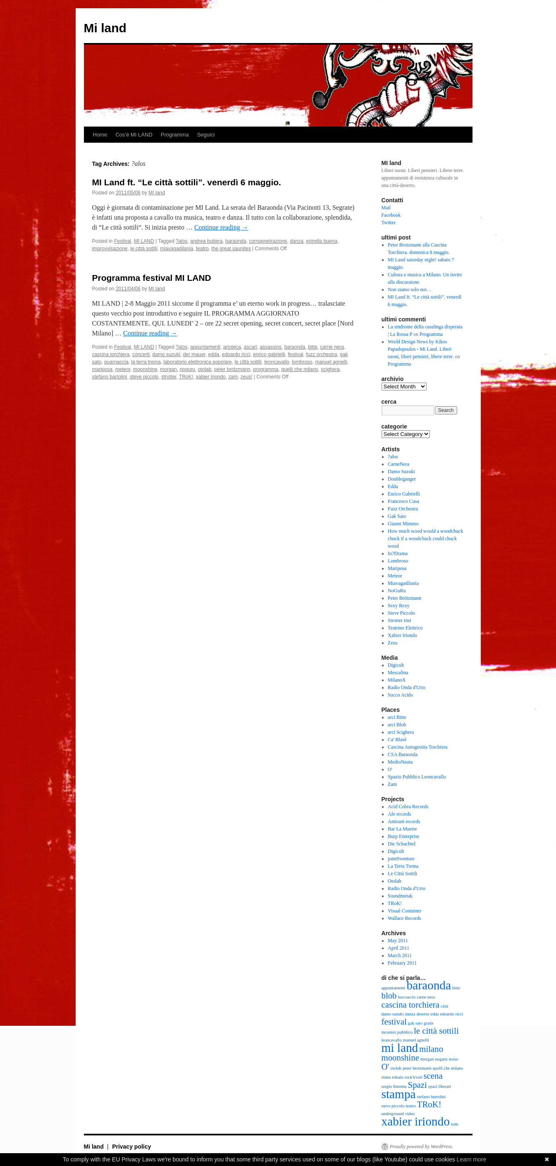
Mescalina (398, 672)
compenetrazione (268, 241)
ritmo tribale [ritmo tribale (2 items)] (392, 1077)
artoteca (232, 347)
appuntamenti (205, 347)
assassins (271, 347)
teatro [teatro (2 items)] (410, 1106)
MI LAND (144, 241)
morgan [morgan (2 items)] (427, 1059)
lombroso (302, 362)
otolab (205, 369)
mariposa (102, 369)
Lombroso (398, 561)
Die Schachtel (401, 844)
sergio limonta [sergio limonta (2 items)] (394, 1086)
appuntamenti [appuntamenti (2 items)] (394, 988)
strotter (169, 377)
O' (390, 769)
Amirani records (404, 821)
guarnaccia (116, 362)
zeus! (247, 377)
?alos (182, 241)
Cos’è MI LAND (134, 135)
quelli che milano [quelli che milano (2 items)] (447, 1068)
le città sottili (143, 248)
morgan (168, 369)
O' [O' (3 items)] (385, 1067)
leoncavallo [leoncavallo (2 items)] (392, 1040)
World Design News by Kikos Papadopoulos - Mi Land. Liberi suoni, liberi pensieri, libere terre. (421, 349)
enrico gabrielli (269, 354)
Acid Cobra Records (408, 806)
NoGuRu (397, 591)
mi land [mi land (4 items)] (400, 1047)
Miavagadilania (403, 583)
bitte (312, 347)
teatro (202, 248)
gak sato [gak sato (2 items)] (415, 1023)
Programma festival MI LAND (151, 278)
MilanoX (397, 680)
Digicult (396, 665)
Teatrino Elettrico (405, 628)
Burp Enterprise (403, 836)
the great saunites (231, 248)
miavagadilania (176, 248)
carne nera (332, 347)
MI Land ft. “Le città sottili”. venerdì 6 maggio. (186, 182)
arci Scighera (401, 732)
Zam (392, 784)
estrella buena (321, 241)
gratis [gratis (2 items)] (429, 1023)
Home (100, 135)
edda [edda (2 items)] (434, 1014)
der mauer (194, 354)
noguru (187, 369)
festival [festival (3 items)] (394, 1022)
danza (296, 241)
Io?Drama (398, 553)
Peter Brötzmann (404, 598)
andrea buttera (206, 241)
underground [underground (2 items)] (393, 1113)
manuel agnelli (331, 362)
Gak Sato (397, 516)
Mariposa (397, 568)
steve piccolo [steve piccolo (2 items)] (393, 1106)
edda (213, 354)
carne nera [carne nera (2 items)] (426, 997)
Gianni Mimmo (403, 524)
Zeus (392, 643)
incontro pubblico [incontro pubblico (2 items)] (397, 1032)
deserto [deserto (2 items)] (423, 1014)
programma (265, 369)
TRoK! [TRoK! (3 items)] (429, 1104)
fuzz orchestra (321, 354)
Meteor (395, 576)
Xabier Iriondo (402, 635)
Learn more (472, 1159)
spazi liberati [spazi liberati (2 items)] (439, 1086)
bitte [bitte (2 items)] (456, 988)
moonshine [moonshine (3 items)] (400, 1058)
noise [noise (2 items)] (453, 1059)
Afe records (399, 814)
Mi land (105, 28)
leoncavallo (276, 362)
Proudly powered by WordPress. (421, 1146)
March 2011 (400, 955)
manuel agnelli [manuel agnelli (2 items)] (416, 1040)
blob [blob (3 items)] (389, 996)
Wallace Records (404, 918)
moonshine (145, 369)
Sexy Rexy (398, 605)
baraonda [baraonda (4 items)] (429, 985)
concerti (141, 354)
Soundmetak (400, 896)
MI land (156, 193)
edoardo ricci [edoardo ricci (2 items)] (451, 1014)
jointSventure (401, 859)
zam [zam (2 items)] (454, 1124)
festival (295, 354)
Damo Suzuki (401, 471)
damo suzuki (166, 354)
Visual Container (404, 911)
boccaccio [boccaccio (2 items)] (407, 997)
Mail (386, 208)
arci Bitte (397, 717)
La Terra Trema (403, 866)
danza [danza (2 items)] (410, 1014)
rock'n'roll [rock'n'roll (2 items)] (413, 1077)
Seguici (206, 135)
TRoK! (186, 377)
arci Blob (397, 725)
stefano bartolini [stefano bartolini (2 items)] (431, 1096)
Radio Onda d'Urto (406, 687)
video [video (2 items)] (410, 1113)
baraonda (235, 241)
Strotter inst (399, 620)
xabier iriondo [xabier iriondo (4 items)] (416, 1121)
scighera (330, 369)
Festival (122, 241)
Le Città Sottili (402, 873)
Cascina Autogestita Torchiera (417, 747)
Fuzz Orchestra (403, 509)
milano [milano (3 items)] (431, 1049)
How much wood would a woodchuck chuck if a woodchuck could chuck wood (425, 538)
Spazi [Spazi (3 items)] (417, 1085)
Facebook (391, 215)
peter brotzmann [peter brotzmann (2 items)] (417, 1068)
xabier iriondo (211, 377)
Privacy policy (131, 1146)
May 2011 (398, 940)
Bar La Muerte (402, 829)
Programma (175, 135)
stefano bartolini (109, 377)
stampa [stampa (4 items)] (399, 1094)
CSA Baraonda (403, 754)
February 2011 (402, 963)
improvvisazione (110, 248)
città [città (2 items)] (444, 1006)
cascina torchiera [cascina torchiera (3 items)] (411, 1005)
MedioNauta (400, 762)
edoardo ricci (236, 354)
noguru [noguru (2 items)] (441, 1059)
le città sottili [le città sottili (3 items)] (436, 1031)
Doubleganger (402, 479)
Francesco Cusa (403, 501)
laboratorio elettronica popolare (197, 362)
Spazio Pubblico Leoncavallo (417, 777)
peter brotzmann (232, 369)
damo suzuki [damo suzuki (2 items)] (393, 1014)
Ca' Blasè (397, 739)
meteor (123, 369)
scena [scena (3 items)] (432, 1076)
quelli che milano (299, 369)
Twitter (389, 222)
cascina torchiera (111, 354)
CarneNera (398, 464)
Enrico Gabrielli (404, 494)
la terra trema (145, 362)
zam (233, 377)
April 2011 (398, 948)
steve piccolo (144, 377)
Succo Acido (400, 695)
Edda (393, 486)
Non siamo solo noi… (410, 289)
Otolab (394, 881)
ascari (250, 347)
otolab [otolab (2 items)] (395, 1068)
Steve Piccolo (401, 613)
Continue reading (221, 227)
